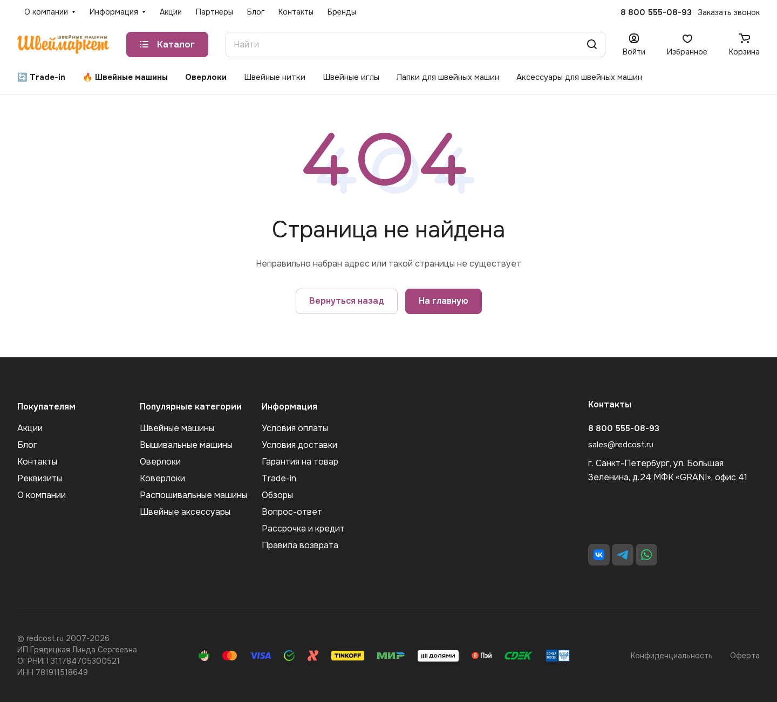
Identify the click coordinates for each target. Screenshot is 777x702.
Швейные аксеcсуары (185, 511)
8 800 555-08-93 (656, 12)
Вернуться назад (346, 300)
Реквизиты (39, 478)
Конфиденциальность (672, 655)
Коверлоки (162, 478)
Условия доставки (299, 445)
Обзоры (277, 495)
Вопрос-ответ (292, 511)
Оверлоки (160, 461)
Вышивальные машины (186, 445)
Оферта (745, 655)
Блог (27, 445)
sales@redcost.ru (620, 444)
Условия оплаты (295, 428)
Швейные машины (177, 428)
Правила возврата (300, 545)
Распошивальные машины (193, 495)
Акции (30, 428)
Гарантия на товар (300, 461)
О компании (41, 495)
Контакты (37, 461)
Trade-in (279, 478)
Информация (289, 406)
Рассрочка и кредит (303, 528)
